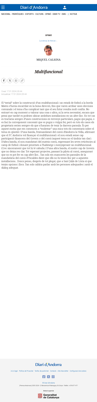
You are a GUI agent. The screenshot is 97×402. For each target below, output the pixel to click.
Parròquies (18, 14)
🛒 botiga (72, 14)
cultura (39, 14)
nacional (5, 14)
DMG (64, 14)
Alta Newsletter (63, 371)
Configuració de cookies (78, 371)
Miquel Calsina (48, 59)
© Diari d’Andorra (48, 383)
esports (29, 14)
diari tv (56, 14)
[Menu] (3, 7)
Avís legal (14, 371)
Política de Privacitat (26, 371)
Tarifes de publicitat (42, 371)
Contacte (53, 371)
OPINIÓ (48, 14)
